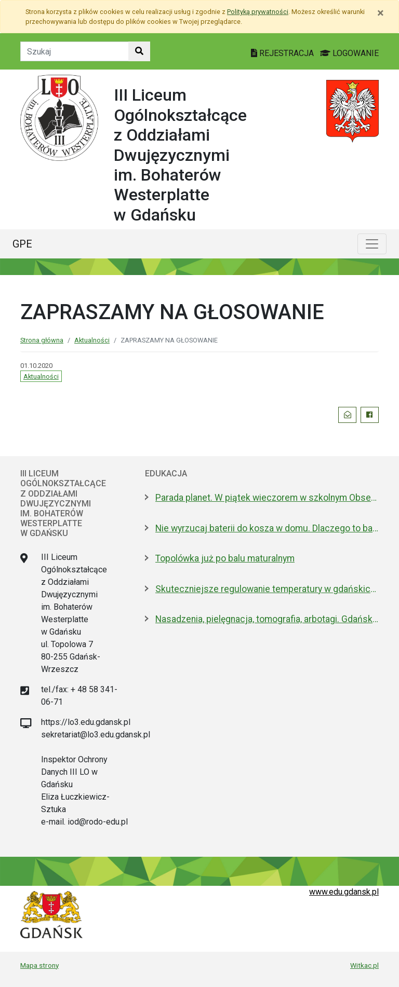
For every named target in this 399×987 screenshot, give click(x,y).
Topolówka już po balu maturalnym (225, 558)
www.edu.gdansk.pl (344, 892)
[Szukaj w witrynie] (139, 51)
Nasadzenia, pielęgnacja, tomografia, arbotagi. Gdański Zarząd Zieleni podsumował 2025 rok (267, 619)
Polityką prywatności (257, 12)
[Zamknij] (380, 13)
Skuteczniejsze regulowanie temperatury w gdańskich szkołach (267, 589)
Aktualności (92, 340)
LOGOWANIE (349, 53)
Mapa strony (39, 965)
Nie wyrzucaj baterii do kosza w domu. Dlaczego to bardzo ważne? (267, 528)
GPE (22, 244)
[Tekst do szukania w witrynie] (74, 51)
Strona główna (41, 340)
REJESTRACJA (283, 53)
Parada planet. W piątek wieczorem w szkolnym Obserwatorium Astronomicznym (267, 497)
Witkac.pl (364, 965)
